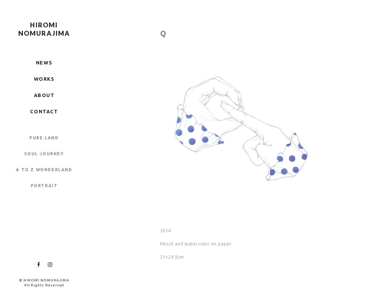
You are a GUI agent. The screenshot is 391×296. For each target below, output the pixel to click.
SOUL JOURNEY (44, 153)
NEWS (44, 63)
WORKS (44, 79)
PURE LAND (43, 138)
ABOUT (44, 95)
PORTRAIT (44, 185)
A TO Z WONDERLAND (44, 169)
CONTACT (44, 111)
